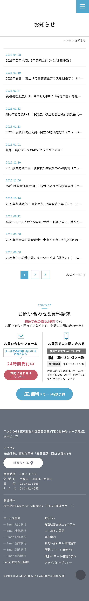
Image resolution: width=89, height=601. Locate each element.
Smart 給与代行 (16, 524)
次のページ (74, 274)
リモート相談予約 (59, 550)
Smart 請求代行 (16, 543)
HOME (68, 40)
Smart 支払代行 (16, 530)
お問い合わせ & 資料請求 (60, 543)
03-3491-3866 (29, 483)
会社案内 (50, 537)
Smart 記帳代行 (16, 537)
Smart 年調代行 (16, 556)
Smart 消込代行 (16, 549)
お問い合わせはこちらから (21, 375)
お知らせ (50, 518)
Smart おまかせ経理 (16, 562)
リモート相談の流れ (60, 556)
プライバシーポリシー (59, 562)
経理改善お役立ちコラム (60, 524)
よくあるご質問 (54, 530)
